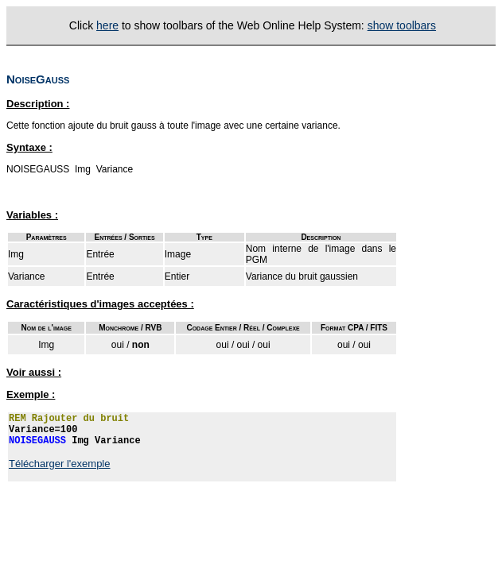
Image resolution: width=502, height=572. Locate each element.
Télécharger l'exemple (60, 464)
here (107, 25)
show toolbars (402, 25)
